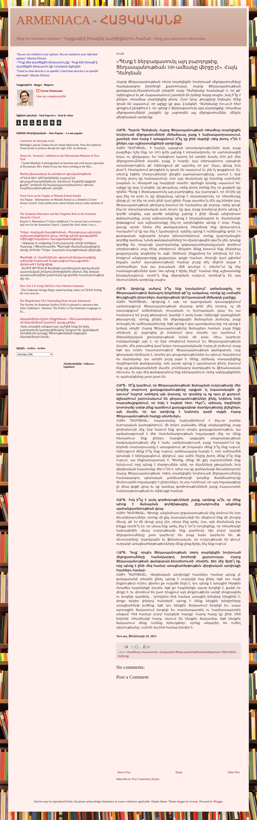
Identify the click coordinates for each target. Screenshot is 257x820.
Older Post (234, 772)
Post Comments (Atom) (145, 779)
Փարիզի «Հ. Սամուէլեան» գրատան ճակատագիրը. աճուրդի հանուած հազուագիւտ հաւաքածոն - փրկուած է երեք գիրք (58, 261)
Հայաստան (149, 652)
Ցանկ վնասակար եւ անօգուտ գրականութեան (55, 173)
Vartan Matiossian (51, 90)
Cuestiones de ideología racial (37, 140)
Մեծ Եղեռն (228, 652)
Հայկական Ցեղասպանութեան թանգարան (189, 652)
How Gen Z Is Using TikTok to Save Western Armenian (52, 285)
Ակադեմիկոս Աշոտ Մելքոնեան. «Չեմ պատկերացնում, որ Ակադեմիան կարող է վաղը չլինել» (61, 320)
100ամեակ (133, 652)
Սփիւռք (123, 656)
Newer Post (124, 772)
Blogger (218, 801)
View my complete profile (51, 96)
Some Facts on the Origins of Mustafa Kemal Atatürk (50, 195)
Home (179, 772)
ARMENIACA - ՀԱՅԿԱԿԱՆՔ (99, 20)
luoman (193, 801)
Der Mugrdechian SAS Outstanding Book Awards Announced (55, 300)
